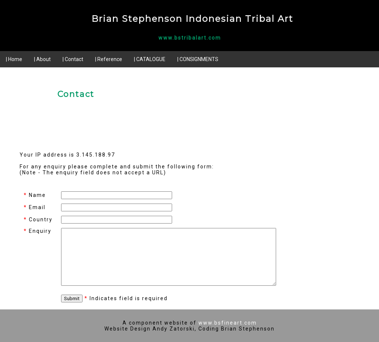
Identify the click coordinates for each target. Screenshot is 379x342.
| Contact (73, 59)
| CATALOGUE (149, 59)
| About (42, 59)
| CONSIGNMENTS (197, 59)
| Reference (108, 59)
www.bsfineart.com (227, 323)
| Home (14, 59)
